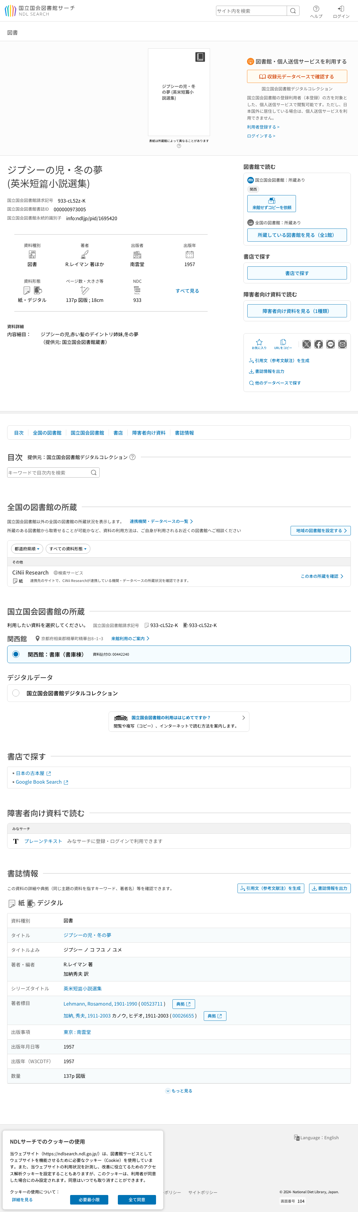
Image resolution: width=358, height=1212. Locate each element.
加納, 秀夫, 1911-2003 (87, 1015)
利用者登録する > (263, 127)
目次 (19, 432)
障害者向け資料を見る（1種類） (297, 310)
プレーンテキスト (43, 840)
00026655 (183, 1015)
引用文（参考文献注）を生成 (279, 360)
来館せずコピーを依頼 (271, 203)
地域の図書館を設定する (322, 530)
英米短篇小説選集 (83, 988)
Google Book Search (42, 781)
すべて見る (187, 290)
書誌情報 (184, 432)
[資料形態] (68, 548)
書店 (118, 432)
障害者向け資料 (149, 432)
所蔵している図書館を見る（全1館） (297, 234)
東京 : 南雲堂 (77, 1031)
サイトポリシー (202, 1192)
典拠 (183, 1004)
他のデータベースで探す (275, 383)
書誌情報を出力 (266, 371)
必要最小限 (89, 1199)
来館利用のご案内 (131, 638)
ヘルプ (316, 11)
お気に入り (259, 344)
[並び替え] (27, 548)
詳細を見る (22, 1199)
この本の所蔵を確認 (323, 576)
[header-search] (258, 11)
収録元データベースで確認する (296, 76)
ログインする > (261, 136)
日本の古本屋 (34, 772)
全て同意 (137, 1199)
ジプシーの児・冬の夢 (87, 934)
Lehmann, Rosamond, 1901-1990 (100, 1003)
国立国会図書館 (87, 432)
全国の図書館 (47, 432)
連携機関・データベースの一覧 (162, 521)
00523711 (152, 1003)
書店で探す (297, 273)
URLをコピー (283, 344)
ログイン (341, 11)
